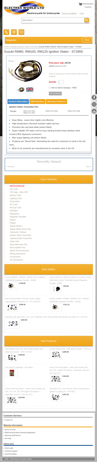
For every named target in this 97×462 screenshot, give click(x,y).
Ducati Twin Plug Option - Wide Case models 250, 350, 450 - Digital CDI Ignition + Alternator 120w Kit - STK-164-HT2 (69, 370)
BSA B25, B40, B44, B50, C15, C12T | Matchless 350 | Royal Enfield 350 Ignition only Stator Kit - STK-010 (46, 317)
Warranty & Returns (56, 101)
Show (87, 40)
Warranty (8, 435)
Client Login (9, 448)
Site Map (8, 438)
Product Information (18, 101)
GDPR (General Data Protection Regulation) (20, 433)
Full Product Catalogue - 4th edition (19, 367)
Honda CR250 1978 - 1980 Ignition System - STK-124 (70, 349)
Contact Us (9, 420)
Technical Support (11, 451)
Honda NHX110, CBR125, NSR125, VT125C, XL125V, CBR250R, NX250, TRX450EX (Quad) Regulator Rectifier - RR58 (70, 280)
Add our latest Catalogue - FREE (64, 88)
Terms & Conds (10, 430)
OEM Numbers (37, 101)
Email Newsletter (11, 454)
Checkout (88, 7)
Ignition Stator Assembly (28, 47)
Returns (18, 435)
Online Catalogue (11, 47)
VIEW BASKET (87, 4)
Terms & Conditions (69, 13)
